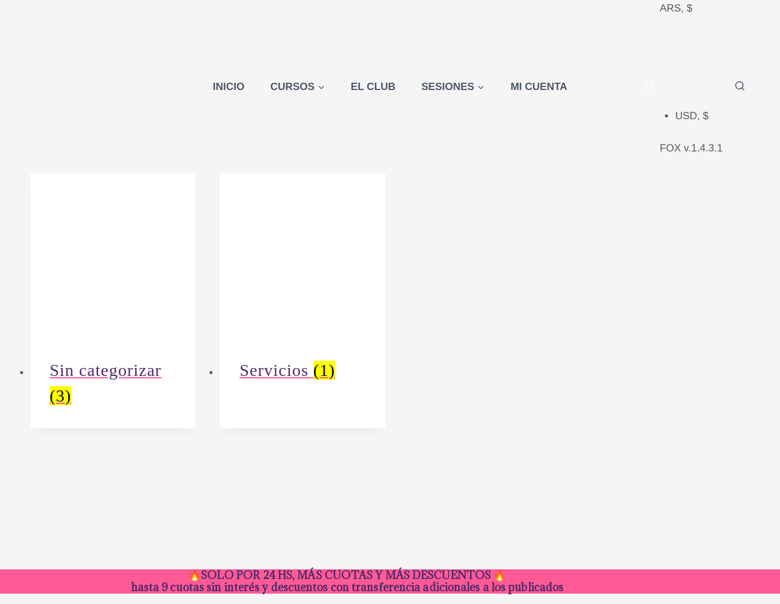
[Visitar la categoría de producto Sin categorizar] (113, 300)
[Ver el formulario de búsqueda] (740, 86)
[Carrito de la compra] (648, 86)
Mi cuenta (538, 86)
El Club (373, 86)
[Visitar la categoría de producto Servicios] (302, 288)
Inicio (228, 86)
